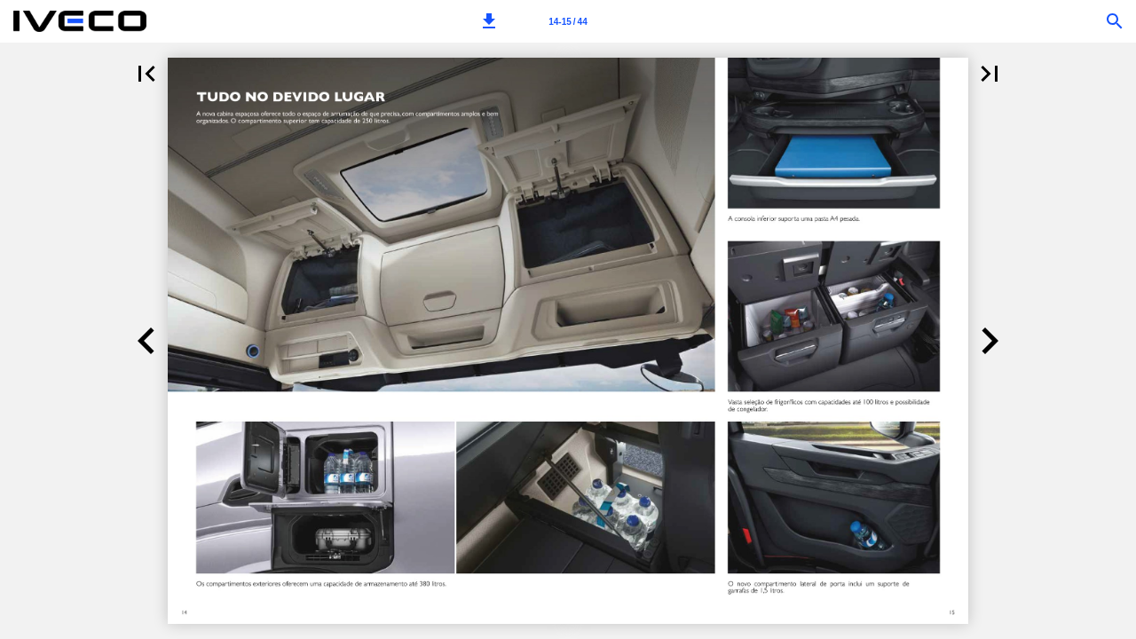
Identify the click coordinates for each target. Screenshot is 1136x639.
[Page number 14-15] (568, 21)
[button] (489, 21)
